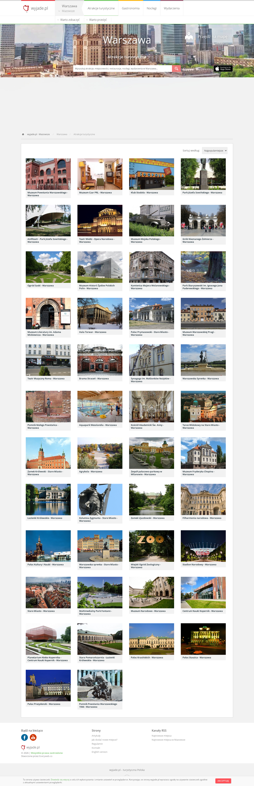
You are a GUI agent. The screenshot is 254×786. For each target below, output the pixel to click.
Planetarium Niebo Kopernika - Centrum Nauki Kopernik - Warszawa (48, 659)
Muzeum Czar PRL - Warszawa (95, 192)
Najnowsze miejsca (161, 735)
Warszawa (127, 39)
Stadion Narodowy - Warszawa (199, 564)
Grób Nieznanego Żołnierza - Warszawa (198, 240)
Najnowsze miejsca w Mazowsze (168, 739)
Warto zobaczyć (70, 20)
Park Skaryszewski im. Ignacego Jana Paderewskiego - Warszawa (202, 287)
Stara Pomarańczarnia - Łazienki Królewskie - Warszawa (97, 659)
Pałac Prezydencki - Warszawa (44, 704)
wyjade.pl (39, 8)
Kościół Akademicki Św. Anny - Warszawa (147, 426)
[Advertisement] (127, 103)
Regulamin (97, 743)
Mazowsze (68, 11)
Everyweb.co (45, 756)
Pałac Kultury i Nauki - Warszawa (46, 564)
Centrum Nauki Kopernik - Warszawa (203, 611)
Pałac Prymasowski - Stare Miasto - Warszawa (150, 333)
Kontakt (96, 747)
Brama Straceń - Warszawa (94, 378)
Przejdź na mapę (212, 36)
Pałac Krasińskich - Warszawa (147, 657)
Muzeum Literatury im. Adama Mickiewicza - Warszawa (44, 333)
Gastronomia (131, 8)
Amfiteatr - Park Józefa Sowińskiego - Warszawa (48, 240)
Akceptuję (223, 780)
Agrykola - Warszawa (90, 471)
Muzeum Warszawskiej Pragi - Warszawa (199, 333)
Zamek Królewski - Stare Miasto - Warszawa (45, 473)
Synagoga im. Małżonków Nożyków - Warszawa (151, 380)
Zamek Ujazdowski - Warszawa (148, 518)
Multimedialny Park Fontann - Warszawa (95, 612)
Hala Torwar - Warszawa (92, 332)
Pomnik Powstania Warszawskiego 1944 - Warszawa (98, 705)
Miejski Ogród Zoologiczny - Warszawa (146, 566)
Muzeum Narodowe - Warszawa (148, 611)
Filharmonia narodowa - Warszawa (202, 518)
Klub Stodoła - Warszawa (144, 192)
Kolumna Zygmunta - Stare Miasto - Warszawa (98, 519)
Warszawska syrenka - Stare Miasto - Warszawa (99, 566)
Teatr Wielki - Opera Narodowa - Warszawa (96, 240)
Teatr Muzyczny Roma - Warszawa (46, 378)
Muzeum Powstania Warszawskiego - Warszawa (48, 194)
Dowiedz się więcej (60, 779)
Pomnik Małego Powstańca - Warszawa (43, 426)
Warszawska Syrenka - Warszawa (201, 378)
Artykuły (96, 735)
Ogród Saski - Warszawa (41, 285)
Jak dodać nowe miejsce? (104, 739)
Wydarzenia (172, 8)
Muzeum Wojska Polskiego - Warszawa (146, 240)
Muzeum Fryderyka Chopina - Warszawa (198, 473)
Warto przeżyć (98, 20)
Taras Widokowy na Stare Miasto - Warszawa (201, 426)
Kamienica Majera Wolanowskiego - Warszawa (150, 287)
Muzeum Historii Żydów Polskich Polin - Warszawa (97, 287)
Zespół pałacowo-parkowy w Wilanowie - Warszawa (146, 473)
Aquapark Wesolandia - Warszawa (98, 425)
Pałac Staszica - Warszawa (197, 657)
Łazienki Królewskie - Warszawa (45, 518)
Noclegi (152, 8)
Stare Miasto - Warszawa (41, 611)
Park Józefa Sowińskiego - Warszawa (202, 192)
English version (99, 751)
